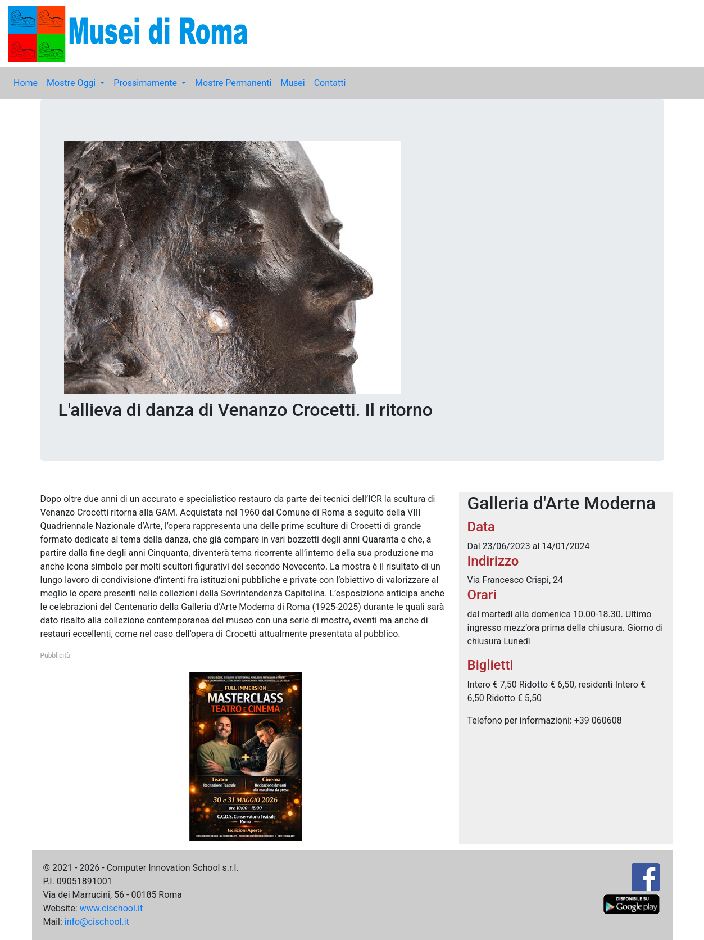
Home (25, 83)
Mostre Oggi (72, 83)
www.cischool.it (111, 908)
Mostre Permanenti (233, 83)
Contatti (330, 83)
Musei (292, 83)
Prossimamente (146, 83)
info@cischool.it (97, 921)
